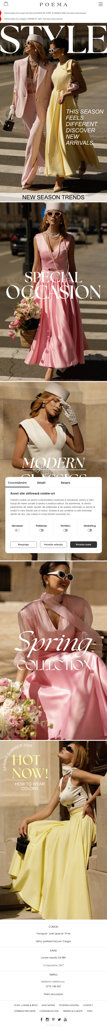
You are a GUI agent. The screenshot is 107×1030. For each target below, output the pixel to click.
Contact (88, 1005)
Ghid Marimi (48, 1005)
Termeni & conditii (73, 1011)
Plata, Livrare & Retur (25, 1005)
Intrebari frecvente (24, 1011)
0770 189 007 (53, 986)
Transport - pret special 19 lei (53, 933)
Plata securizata (53, 994)
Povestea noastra (69, 1005)
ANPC (90, 1011)
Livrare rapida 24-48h (53, 957)
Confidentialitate (49, 1011)
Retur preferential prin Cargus (53, 941)
